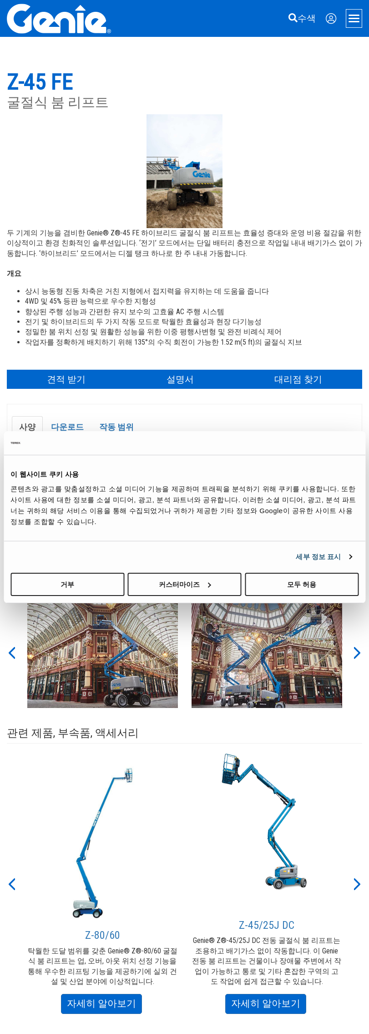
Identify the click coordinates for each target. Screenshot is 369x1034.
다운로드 (67, 427)
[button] (11, 652)
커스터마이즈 (185, 584)
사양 (27, 427)
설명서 (180, 379)
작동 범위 (116, 427)
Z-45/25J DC (266, 925)
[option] (102, 652)
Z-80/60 (102, 935)
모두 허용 (301, 584)
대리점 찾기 (298, 379)
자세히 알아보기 (104, 1005)
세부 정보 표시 (318, 556)
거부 (67, 584)
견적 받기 (66, 379)
